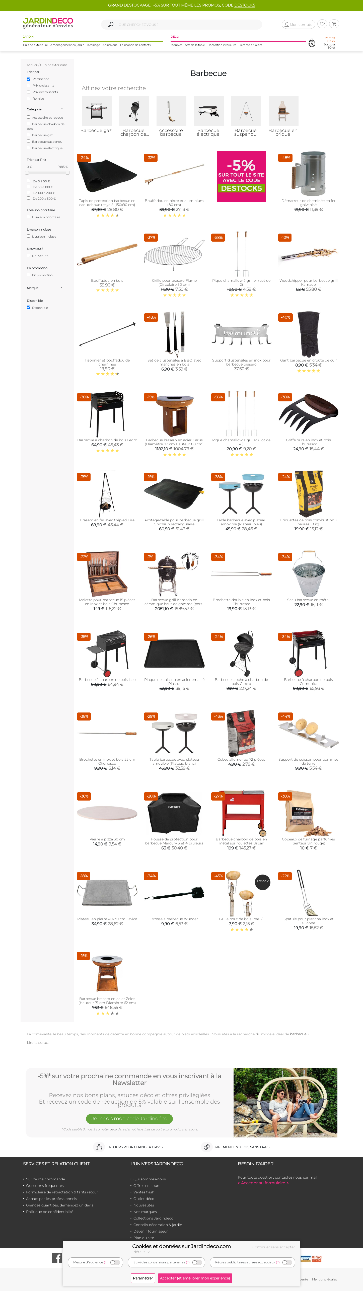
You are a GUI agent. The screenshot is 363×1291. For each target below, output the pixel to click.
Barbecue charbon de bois (45, 126)
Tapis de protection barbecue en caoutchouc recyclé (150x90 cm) (107, 202)
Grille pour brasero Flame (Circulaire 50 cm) (174, 282)
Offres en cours (146, 1185)
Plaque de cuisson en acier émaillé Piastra (174, 681)
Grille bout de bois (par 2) (241, 919)
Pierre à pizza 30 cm (107, 839)
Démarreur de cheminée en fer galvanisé (308, 202)
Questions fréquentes (45, 1185)
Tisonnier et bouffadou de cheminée (107, 362)
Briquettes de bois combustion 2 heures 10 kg (308, 522)
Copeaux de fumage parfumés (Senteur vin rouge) (308, 841)
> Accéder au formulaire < (263, 1183)
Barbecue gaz (40, 135)
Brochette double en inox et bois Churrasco (241, 602)
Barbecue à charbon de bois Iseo (107, 679)
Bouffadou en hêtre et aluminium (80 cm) (174, 202)
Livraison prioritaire (43, 217)
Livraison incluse (41, 236)
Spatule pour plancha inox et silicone (308, 921)
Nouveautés (143, 1205)
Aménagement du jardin (67, 45)
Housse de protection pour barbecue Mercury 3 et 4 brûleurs (174, 841)
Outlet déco (143, 1198)
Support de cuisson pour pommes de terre (308, 761)
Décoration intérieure (221, 45)
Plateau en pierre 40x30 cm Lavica (107, 919)
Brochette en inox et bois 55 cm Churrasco (107, 761)
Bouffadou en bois (107, 280)
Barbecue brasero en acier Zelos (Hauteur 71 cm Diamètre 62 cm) (107, 1000)
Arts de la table (195, 45)
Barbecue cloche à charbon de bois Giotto (241, 681)
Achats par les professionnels (51, 1198)
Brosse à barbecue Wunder (174, 919)
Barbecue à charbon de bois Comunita (308, 681)
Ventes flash (143, 1192)
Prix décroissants (45, 92)
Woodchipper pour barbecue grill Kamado (308, 282)
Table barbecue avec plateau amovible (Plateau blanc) (174, 761)
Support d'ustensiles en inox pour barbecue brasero (241, 362)
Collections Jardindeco (153, 1218)
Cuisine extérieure (35, 45)
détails (142, 1252)
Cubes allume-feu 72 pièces (241, 759)
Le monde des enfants (135, 45)
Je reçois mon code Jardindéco (129, 1119)
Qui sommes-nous (149, 1179)
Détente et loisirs (250, 45)
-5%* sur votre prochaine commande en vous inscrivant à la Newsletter (129, 1079)
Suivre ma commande (45, 1179)
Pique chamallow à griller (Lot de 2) (241, 282)
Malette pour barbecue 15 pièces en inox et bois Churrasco (107, 602)
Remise (38, 98)
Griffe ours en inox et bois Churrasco (308, 442)
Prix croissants (43, 85)
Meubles (176, 45)
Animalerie (110, 45)
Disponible (37, 308)
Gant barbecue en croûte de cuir (308, 360)
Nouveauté (37, 256)
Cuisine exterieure (53, 65)
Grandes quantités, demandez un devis (59, 1205)
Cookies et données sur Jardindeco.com (181, 1246)
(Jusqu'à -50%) (329, 42)
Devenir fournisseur (150, 1231)
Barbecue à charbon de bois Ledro (107, 440)
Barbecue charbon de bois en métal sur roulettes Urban (241, 841)
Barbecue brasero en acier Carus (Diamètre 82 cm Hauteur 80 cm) (174, 442)
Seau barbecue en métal (308, 600)
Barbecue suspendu (44, 141)
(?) (106, 1262)
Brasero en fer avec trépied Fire (107, 520)
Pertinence (41, 79)
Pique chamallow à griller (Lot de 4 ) (241, 442)
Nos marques (145, 1211)
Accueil (32, 65)
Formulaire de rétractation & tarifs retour (62, 1192)
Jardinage (93, 45)
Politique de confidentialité (49, 1211)
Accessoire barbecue (45, 117)
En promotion (40, 275)
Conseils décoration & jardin (157, 1225)
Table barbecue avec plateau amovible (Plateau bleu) (241, 522)
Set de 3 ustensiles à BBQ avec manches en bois (174, 362)
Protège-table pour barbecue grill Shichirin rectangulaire (174, 522)
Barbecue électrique (44, 148)
